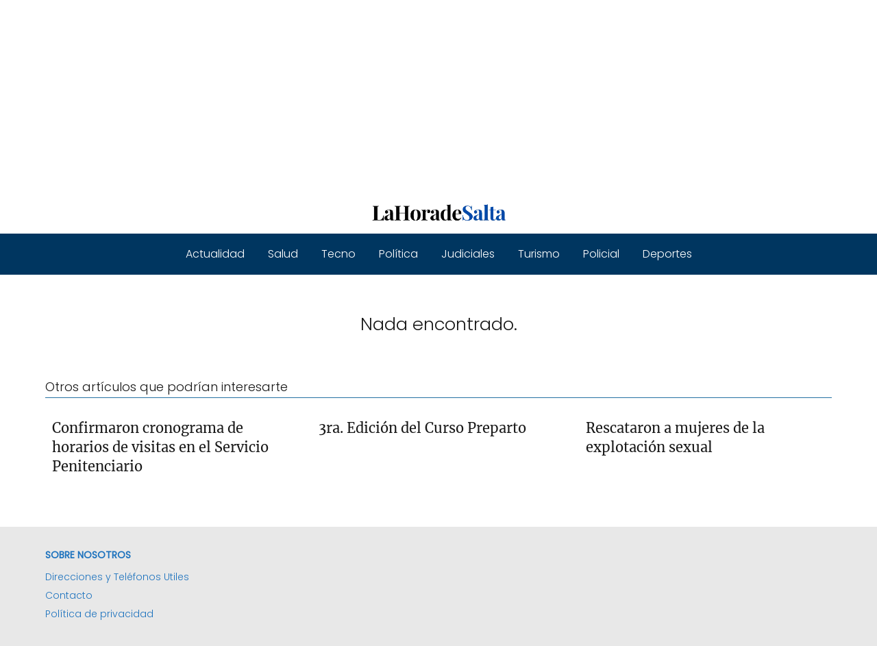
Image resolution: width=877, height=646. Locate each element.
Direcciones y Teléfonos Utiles (117, 577)
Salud (283, 254)
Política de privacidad (99, 614)
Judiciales (468, 254)
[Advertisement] (411, 96)
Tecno (338, 254)
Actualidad (215, 254)
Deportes (667, 254)
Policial (601, 254)
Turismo (539, 254)
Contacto (68, 595)
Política (398, 254)
